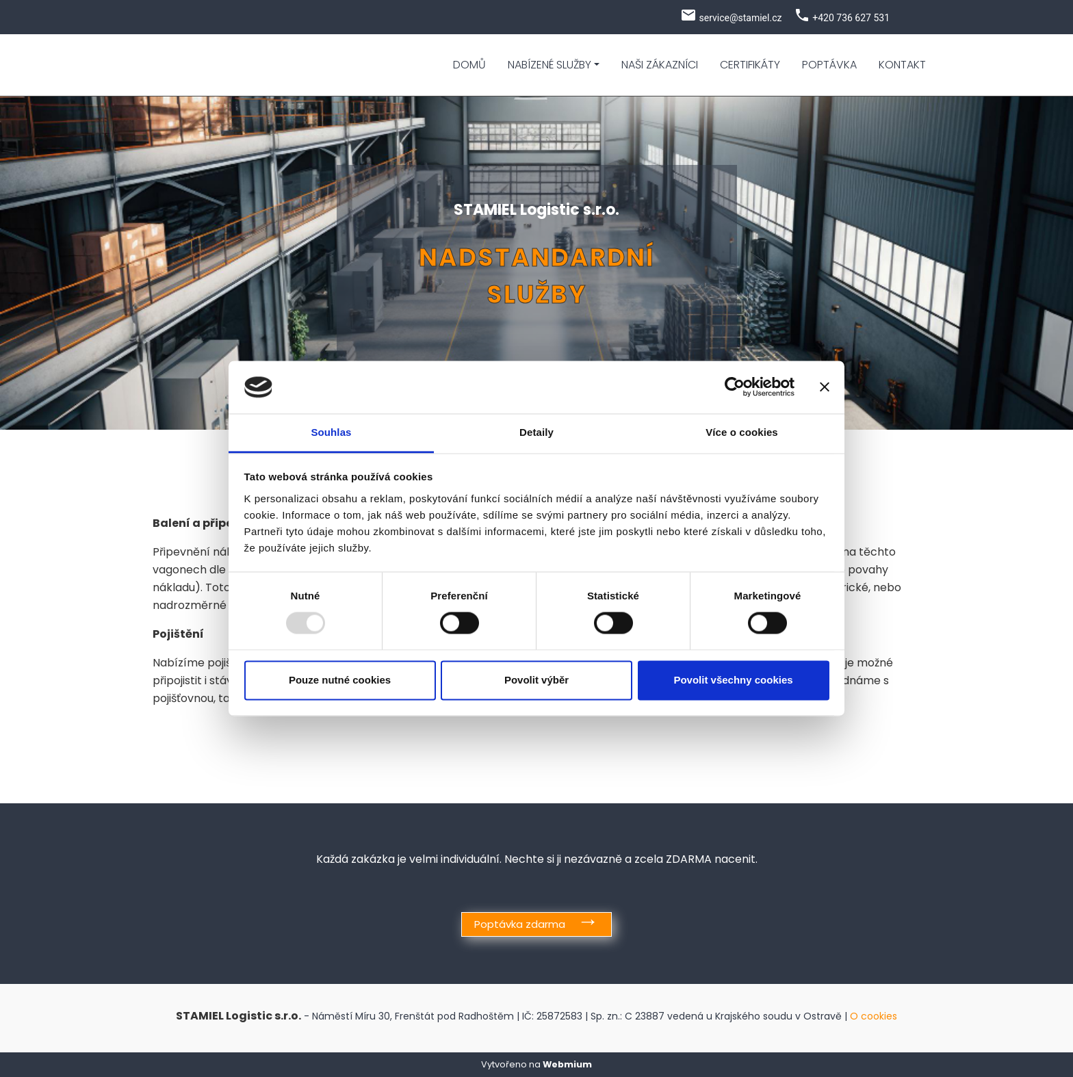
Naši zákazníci (659, 65)
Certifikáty (750, 65)
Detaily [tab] (536, 432)
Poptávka (829, 65)
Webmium (567, 1064)
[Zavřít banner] (824, 387)
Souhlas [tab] (331, 432)
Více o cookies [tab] (742, 432)
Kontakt (902, 65)
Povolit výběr (536, 680)
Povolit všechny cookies (732, 680)
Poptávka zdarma (519, 924)
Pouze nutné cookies (340, 680)
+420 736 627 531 (851, 17)
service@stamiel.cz (740, 17)
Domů (469, 65)
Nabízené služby (549, 65)
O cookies (873, 1016)
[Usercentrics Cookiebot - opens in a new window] (734, 387)
